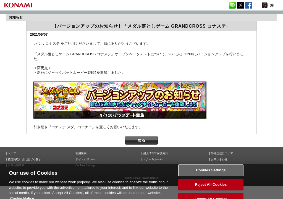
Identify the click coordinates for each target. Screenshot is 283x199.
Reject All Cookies (211, 187)
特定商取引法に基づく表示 (24, 159)
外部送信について (222, 153)
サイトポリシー (85, 159)
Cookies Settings (85, 165)
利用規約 (81, 153)
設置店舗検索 (16, 165)
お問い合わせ (219, 159)
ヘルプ (12, 153)
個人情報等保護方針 (155, 153)
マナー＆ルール (153, 159)
